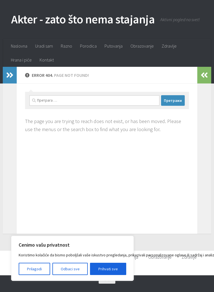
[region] (72, 258)
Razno (66, 46)
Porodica (88, 46)
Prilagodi (34, 268)
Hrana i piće (21, 60)
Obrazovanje (142, 46)
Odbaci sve (70, 268)
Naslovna (19, 46)
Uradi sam (44, 46)
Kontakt (47, 60)
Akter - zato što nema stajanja (83, 19)
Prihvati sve (108, 268)
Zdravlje (169, 46)
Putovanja (113, 46)
